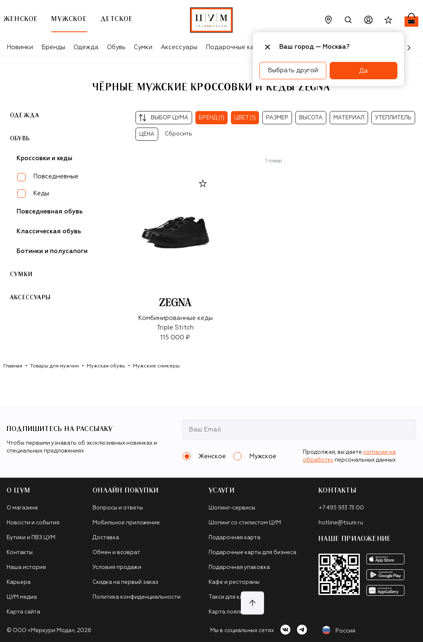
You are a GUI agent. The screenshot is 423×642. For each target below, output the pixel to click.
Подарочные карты (236, 47)
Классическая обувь (49, 231)
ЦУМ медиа (22, 597)
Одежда (86, 47)
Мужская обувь (106, 366)
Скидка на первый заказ (125, 582)
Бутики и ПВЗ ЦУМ (31, 537)
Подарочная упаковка (239, 567)
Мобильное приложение (126, 523)
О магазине (22, 508)
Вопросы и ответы (118, 508)
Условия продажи (117, 567)
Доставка (106, 537)
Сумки (143, 47)
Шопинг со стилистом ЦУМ (245, 523)
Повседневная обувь (50, 211)
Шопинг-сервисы (232, 508)
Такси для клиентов (236, 597)
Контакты (20, 552)
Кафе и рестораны (234, 582)
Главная (12, 366)
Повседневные (55, 176)
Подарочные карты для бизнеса (252, 552)
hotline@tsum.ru (340, 523)
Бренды (53, 47)
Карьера (19, 582)
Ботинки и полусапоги (52, 251)
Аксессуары (179, 47)
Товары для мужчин (54, 366)
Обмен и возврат (116, 552)
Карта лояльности (234, 612)
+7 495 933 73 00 (341, 508)
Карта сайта (23, 612)
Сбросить (178, 134)
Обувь (116, 47)
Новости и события (33, 523)
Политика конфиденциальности (137, 597)
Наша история (26, 567)
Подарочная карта (234, 537)
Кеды (41, 193)
